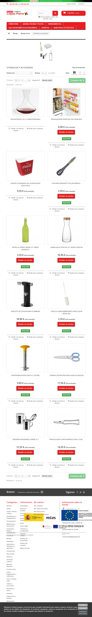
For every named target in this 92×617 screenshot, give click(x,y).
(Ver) (50, 19)
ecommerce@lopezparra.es (71, 537)
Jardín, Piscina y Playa (33, 24)
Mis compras (38, 506)
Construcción (11, 569)
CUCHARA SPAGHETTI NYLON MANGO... (66, 183)
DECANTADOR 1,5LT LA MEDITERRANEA (25, 119)
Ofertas (45, 27)
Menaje (9, 538)
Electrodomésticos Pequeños (23, 27)
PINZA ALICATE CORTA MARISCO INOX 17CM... (66, 439)
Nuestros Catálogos (64, 27)
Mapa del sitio (25, 548)
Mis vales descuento (41, 508)
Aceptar (83, 605)
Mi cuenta (39, 502)
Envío (22, 523)
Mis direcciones (39, 511)
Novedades (24, 506)
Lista (80, 73)
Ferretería (13, 24)
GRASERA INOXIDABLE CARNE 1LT (25, 439)
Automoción (11, 551)
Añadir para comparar (35, 128)
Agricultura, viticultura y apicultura (11, 546)
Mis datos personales (41, 514)
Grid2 (84, 73)
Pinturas (9, 557)
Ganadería (10, 541)
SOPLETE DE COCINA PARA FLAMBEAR (25, 311)
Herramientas (54, 24)
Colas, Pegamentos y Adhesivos (11, 574)
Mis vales (37, 517)
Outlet (9, 508)
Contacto (81, 4)
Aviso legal (24, 526)
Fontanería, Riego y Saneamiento (11, 531)
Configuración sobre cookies (83, 612)
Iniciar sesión (71, 4)
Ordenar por (11, 73)
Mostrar (37, 73)
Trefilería (10, 593)
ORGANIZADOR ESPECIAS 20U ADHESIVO (66, 119)
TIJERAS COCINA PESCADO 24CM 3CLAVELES (66, 375)
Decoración (10, 554)
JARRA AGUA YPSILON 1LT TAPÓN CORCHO (66, 247)
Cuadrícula (74, 73)
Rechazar (82, 608)
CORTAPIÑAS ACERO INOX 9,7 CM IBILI (25, 375)
